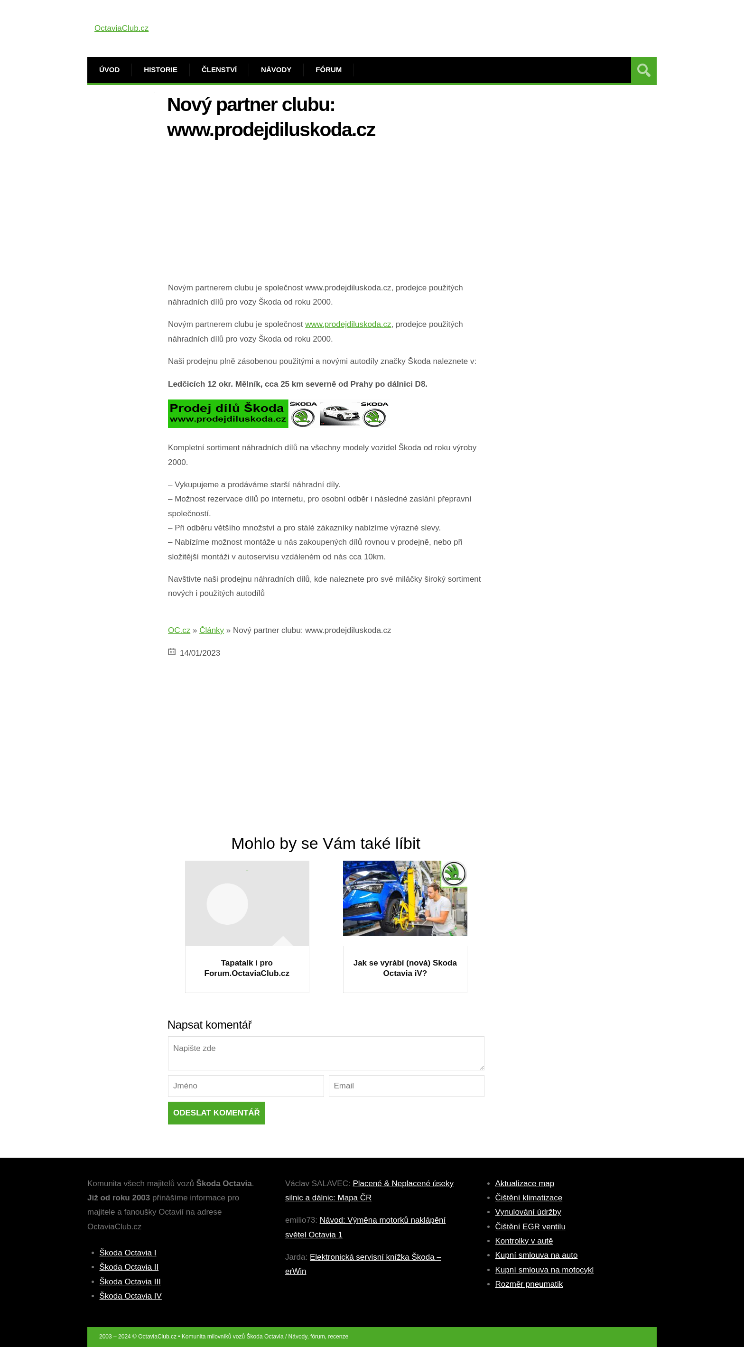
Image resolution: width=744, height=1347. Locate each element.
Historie (160, 69)
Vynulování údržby (528, 1212)
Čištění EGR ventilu (530, 1226)
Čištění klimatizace (529, 1197)
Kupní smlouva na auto (536, 1255)
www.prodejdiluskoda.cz (348, 324)
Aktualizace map (525, 1183)
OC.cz (179, 630)
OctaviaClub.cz (121, 28)
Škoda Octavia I (128, 1252)
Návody (276, 69)
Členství (219, 69)
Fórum (329, 69)
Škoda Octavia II (129, 1267)
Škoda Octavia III (130, 1281)
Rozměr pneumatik (529, 1284)
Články (211, 630)
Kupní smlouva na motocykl (544, 1269)
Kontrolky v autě (524, 1240)
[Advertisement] (326, 214)
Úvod (109, 69)
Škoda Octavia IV (131, 1296)
